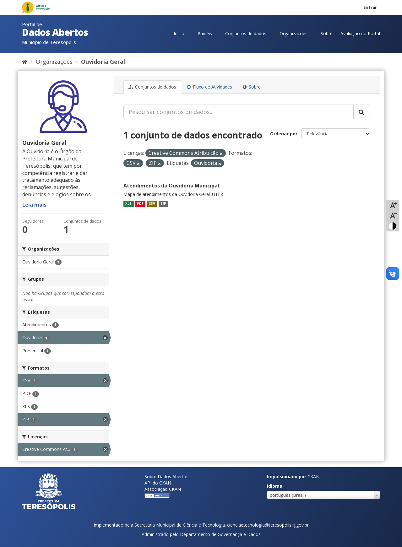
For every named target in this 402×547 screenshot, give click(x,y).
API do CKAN (157, 483)
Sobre (327, 33)
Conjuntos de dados (245, 33)
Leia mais (34, 204)
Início (179, 33)
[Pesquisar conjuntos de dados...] (238, 112)
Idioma (274, 486)
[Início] (24, 61)
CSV (152, 203)
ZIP (163, 203)
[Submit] (361, 112)
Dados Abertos (55, 32)
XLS (128, 203)
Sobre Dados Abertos (166, 476)
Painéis (205, 33)
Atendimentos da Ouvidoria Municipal (171, 185)
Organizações (293, 33)
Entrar (370, 7)
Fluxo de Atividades (209, 87)
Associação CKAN (162, 489)
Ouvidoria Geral (103, 61)
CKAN (313, 476)
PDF (140, 203)
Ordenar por (283, 134)
